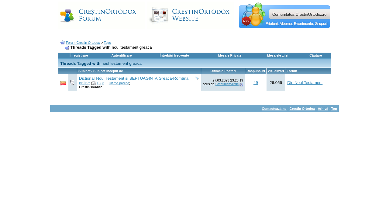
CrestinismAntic (90, 87)
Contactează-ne (274, 108)
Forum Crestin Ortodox (83, 42)
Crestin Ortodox (302, 108)
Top (334, 108)
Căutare (315, 55)
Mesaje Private (229, 55)
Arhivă (323, 108)
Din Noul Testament (304, 82)
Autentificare (121, 55)
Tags (107, 42)
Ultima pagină (119, 83)
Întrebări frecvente (174, 55)
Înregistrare (79, 55)
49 (255, 82)
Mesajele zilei (277, 55)
